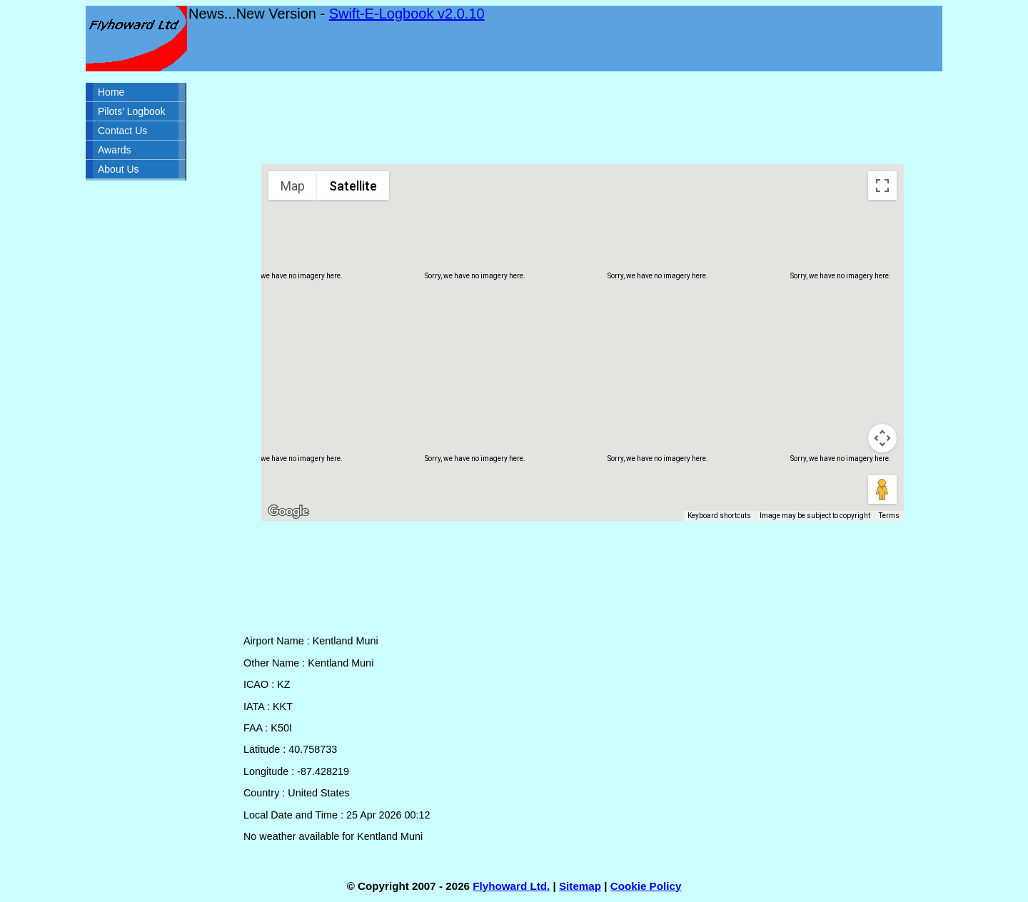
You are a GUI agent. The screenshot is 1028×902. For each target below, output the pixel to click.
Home (111, 92)
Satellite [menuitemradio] (353, 185)
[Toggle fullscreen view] (882, 185)
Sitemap (580, 886)
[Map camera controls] (882, 438)
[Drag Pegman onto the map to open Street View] (882, 489)
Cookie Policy (646, 886)
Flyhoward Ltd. (511, 886)
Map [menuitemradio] (293, 185)
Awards (114, 150)
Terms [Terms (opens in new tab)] (889, 516)
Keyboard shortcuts (719, 516)
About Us (118, 169)
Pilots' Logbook (132, 111)
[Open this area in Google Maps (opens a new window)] (288, 511)
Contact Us (122, 130)
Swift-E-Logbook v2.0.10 (407, 13)
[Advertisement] (582, 118)
